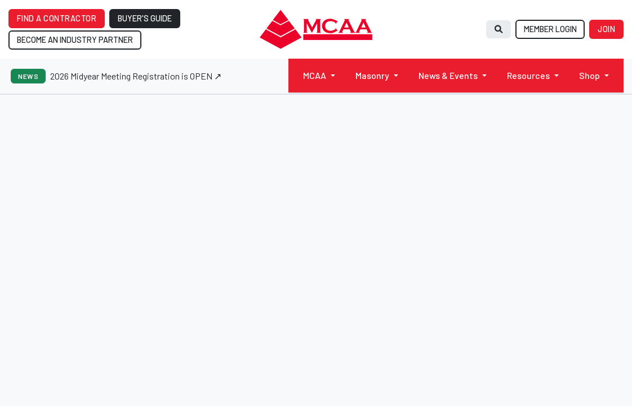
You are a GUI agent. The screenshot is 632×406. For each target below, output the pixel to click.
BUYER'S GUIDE (145, 18)
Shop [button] (589, 75)
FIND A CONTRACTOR (57, 18)
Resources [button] (528, 75)
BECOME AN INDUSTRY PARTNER (75, 40)
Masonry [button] (372, 75)
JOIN (606, 29)
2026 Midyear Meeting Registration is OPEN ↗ (135, 75)
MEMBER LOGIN (550, 29)
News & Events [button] (448, 75)
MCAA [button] (314, 75)
